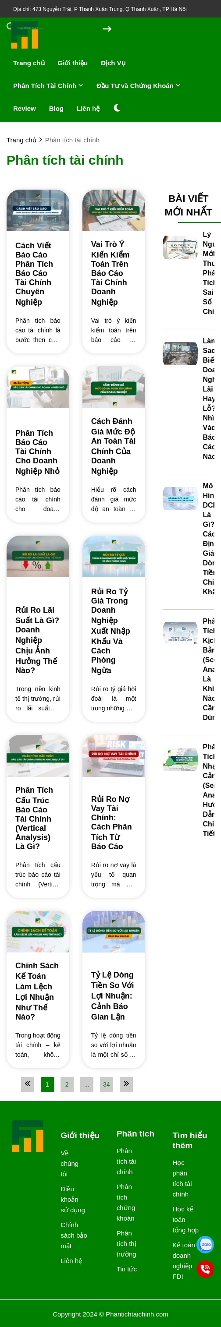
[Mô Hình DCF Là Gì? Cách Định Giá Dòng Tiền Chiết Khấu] (180, 498)
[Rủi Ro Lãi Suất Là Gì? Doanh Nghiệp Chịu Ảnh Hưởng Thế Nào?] (38, 639)
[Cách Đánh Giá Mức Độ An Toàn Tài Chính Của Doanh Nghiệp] (113, 446)
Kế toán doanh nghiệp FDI (183, 1260)
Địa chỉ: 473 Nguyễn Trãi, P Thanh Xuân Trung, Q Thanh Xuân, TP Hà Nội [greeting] (100, 9)
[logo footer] (28, 1137)
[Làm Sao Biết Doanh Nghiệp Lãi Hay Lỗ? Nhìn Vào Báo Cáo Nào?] (180, 353)
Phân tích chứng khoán (126, 1202)
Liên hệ (88, 108)
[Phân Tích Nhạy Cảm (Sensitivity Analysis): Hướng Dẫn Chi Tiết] (180, 759)
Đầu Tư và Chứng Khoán (138, 85)
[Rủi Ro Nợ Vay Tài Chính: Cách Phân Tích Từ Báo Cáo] (113, 822)
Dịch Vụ (113, 63)
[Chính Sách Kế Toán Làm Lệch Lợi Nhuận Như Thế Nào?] (38, 991)
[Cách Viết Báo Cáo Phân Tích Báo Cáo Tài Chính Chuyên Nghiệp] (38, 273)
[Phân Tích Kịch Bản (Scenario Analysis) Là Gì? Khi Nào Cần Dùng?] (180, 634)
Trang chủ (29, 63)
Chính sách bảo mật (74, 1235)
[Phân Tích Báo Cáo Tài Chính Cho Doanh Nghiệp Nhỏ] (38, 452)
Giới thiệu (73, 63)
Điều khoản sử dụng (73, 1199)
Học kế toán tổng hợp (185, 1219)
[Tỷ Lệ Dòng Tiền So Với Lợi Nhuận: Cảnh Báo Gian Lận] (113, 995)
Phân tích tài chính (126, 1161)
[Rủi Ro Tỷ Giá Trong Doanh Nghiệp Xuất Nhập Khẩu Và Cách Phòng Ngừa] (113, 630)
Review (24, 108)
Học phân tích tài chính (182, 1178)
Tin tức (127, 1269)
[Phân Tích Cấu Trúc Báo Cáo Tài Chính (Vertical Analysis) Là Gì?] (38, 818)
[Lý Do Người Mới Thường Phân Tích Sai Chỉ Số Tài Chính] (180, 247)
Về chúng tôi (69, 1163)
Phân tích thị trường (126, 1243)
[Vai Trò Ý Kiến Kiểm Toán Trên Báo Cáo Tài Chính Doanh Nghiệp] (113, 273)
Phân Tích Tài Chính (48, 85)
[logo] (25, 48)
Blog (56, 108)
